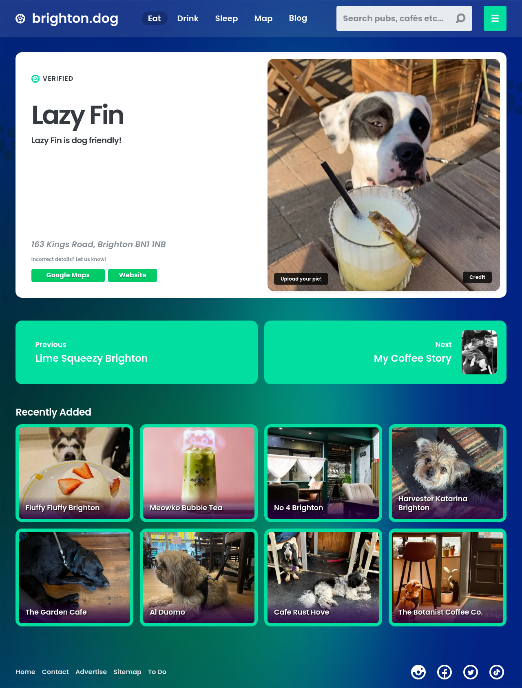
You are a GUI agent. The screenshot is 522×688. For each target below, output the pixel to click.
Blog (298, 18)
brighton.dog (75, 18)
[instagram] (418, 672)
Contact (55, 672)
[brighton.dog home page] (20, 18)
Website (132, 275)
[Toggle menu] (495, 18)
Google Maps (68, 275)
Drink (188, 18)
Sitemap (127, 672)
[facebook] (444, 672)
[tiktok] (497, 672)
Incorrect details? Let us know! (68, 259)
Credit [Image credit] (477, 277)
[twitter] (470, 672)
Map (263, 18)
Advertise (91, 672)
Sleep (226, 18)
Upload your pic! (301, 278)
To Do (157, 672)
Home (25, 672)
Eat (154, 18)
